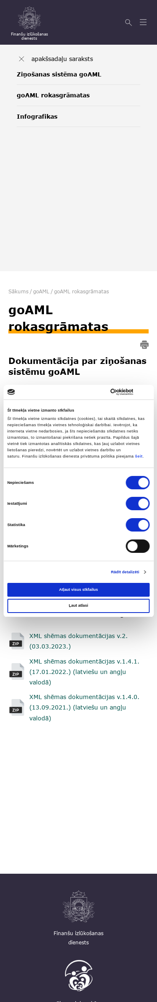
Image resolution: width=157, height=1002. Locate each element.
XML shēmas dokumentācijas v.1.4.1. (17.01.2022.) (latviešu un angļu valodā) (84, 672)
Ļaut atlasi (78, 605)
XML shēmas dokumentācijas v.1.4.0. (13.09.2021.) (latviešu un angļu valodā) (84, 707)
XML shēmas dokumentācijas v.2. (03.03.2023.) (78, 641)
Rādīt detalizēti (125, 572)
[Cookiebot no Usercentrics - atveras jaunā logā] (113, 392)
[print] (144, 346)
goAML (41, 291)
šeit (139, 456)
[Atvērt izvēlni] (144, 22)
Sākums (18, 291)
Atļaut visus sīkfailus (78, 589)
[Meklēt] (129, 22)
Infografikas (37, 116)
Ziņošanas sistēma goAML (59, 74)
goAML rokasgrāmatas (53, 95)
